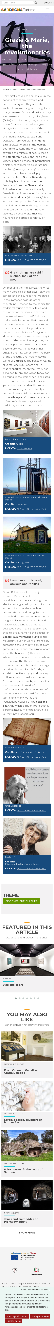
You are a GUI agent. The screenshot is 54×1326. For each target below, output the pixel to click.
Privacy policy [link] (14, 1321)
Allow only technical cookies (37, 1289)
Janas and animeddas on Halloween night (21, 1220)
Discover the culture (27, 30)
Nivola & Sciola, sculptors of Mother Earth (23, 1121)
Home (6, 89)
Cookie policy (11, 1286)
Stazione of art (13, 984)
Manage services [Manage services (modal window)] (40, 1316)
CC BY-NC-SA (24, 448)
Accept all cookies (17, 1316)
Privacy (46, 1283)
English (48, 3)
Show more (27, 1232)
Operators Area (31, 1283)
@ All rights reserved (31, 260)
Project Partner (11, 1283)
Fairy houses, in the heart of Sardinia (23, 1171)
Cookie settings (29, 1286)
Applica (36, 3)
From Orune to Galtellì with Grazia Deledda (22, 1071)
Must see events (11, 1213)
